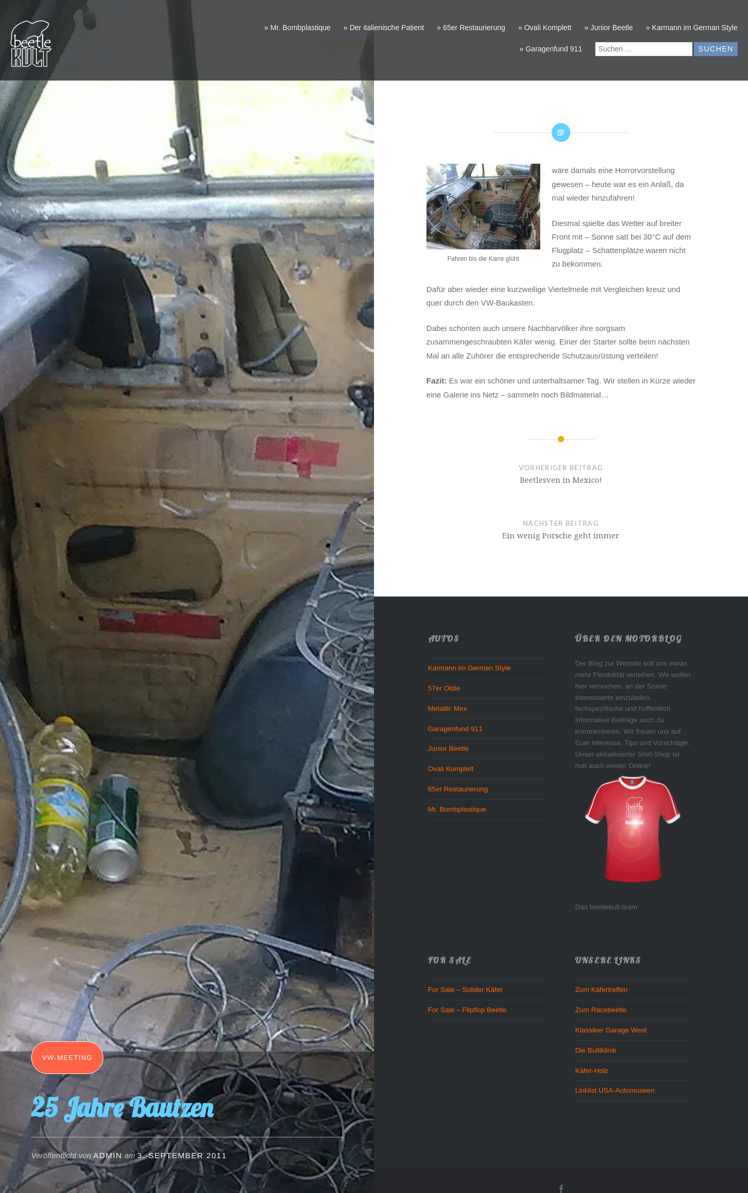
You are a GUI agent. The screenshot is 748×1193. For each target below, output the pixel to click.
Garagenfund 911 (455, 729)
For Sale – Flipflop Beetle (467, 1010)
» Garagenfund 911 (550, 49)
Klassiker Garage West (611, 1030)
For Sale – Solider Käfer (465, 989)
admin (108, 1155)
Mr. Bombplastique (457, 809)
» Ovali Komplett (544, 27)
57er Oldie (444, 688)
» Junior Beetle (608, 27)
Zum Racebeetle (600, 1010)
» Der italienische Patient (383, 27)
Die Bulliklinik (596, 1050)
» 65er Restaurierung (471, 27)
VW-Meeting (67, 1058)
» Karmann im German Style (692, 27)
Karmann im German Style (469, 668)
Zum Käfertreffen (601, 989)
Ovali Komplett (451, 769)
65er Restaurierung (458, 789)
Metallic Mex (447, 708)
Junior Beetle (448, 748)
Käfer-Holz (591, 1071)
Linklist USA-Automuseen (614, 1090)
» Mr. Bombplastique (297, 27)
